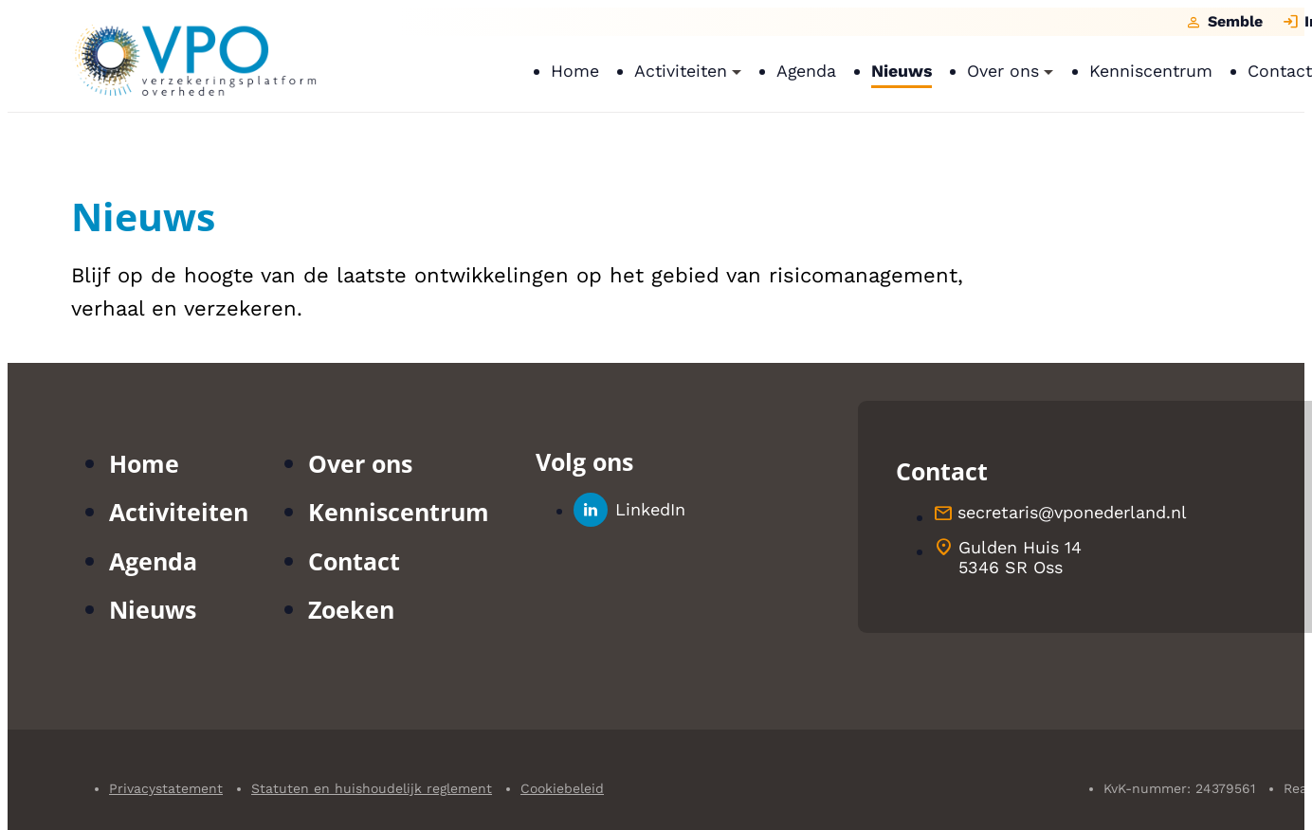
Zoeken (351, 609)
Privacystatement (166, 788)
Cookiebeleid (562, 788)
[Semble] (1224, 21)
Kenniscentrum (398, 512)
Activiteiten (178, 512)
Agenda (153, 561)
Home (144, 463)
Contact (354, 561)
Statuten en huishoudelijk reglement (371, 788)
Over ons (360, 463)
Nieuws (152, 609)
